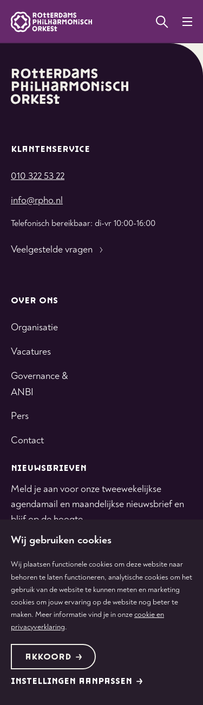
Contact (27, 440)
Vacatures (31, 351)
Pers (20, 416)
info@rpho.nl (37, 200)
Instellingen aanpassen (77, 681)
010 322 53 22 (37, 176)
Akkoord (53, 657)
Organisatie (34, 327)
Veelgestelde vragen (58, 250)
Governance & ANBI (39, 384)
